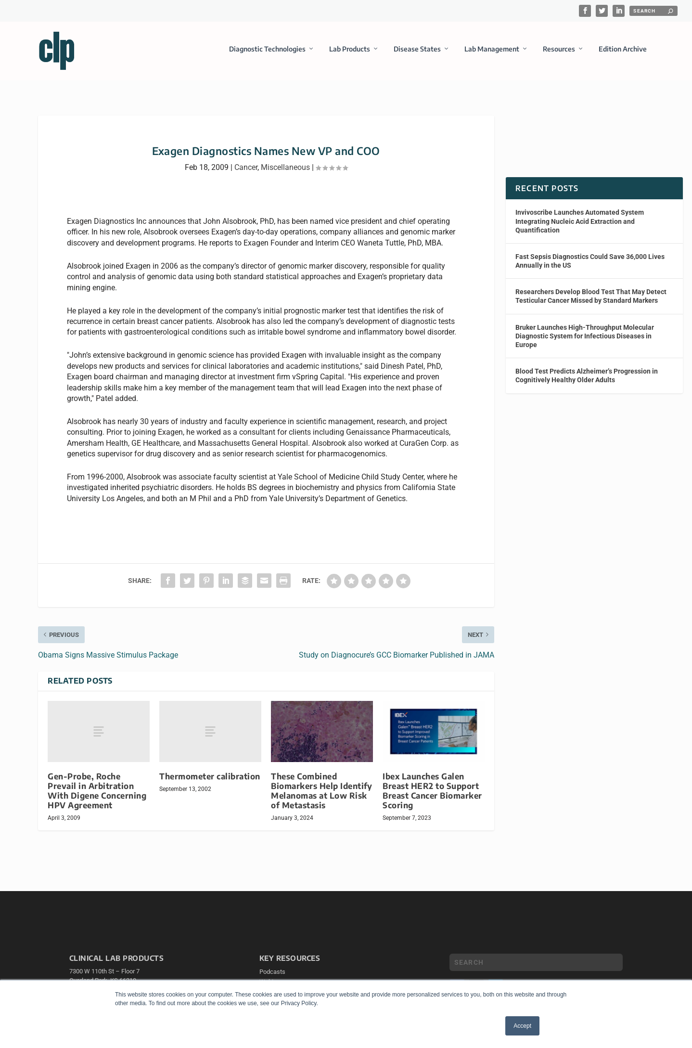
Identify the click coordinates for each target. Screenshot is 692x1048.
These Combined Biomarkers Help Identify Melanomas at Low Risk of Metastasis (321, 794)
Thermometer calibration (209, 780)
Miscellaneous (285, 171)
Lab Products (349, 50)
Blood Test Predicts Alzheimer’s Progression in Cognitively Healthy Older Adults (586, 380)
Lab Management (491, 50)
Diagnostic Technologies (267, 50)
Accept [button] (522, 1025)
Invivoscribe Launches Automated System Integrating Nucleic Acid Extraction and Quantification (579, 225)
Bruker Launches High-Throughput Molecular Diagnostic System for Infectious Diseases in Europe (584, 339)
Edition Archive (623, 50)
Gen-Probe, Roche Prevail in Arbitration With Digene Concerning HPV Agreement (97, 794)
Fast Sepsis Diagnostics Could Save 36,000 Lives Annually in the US (590, 265)
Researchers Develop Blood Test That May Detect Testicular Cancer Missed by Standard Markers (590, 300)
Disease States (417, 50)
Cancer (245, 171)
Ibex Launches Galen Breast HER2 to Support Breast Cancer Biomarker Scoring (432, 794)
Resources (559, 50)
